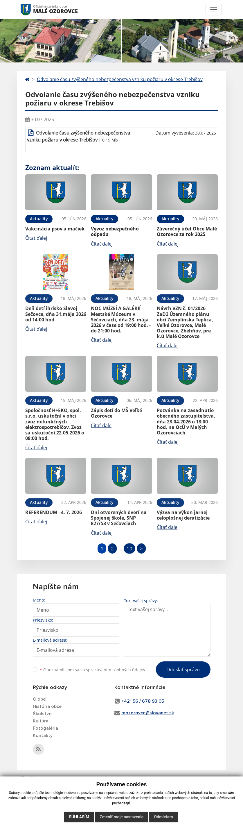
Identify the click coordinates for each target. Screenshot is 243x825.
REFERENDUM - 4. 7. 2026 (53, 512)
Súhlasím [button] (79, 817)
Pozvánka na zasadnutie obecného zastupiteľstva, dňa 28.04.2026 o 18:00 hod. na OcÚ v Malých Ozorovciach (186, 421)
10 (129, 548)
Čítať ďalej (36, 238)
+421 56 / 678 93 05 (142, 701)
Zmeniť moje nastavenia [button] (121, 817)
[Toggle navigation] (214, 9)
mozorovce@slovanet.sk (147, 713)
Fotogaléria (45, 728)
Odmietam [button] (163, 817)
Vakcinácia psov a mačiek (54, 229)
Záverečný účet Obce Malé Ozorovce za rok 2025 (187, 231)
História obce (47, 706)
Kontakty (43, 735)
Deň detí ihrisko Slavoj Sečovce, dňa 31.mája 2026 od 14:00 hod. (55, 314)
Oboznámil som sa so (92, 669)
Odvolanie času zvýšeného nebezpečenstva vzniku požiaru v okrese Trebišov (120, 79)
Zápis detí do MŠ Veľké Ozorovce (116, 413)
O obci (39, 699)
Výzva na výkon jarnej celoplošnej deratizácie (183, 515)
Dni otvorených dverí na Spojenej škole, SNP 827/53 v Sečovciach (119, 518)
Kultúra (40, 721)
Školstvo (42, 713)
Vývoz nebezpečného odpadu (115, 231)
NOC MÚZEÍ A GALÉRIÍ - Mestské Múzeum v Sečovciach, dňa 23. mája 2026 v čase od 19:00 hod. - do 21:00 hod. (121, 319)
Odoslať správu (183, 669)
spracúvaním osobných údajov (115, 669)
